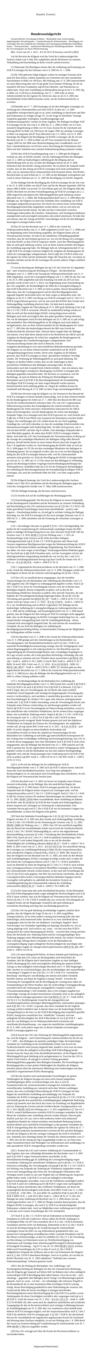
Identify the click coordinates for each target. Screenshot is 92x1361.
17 (13, 681)
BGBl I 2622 (66, 1246)
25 (13, 1076)
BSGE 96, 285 (71, 947)
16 (13, 637)
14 (13, 567)
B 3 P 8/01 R (13, 1193)
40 (77, 684)
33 (61, 643)
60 (30, 802)
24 (82, 583)
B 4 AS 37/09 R (55, 602)
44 (57, 1293)
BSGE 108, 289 (14, 667)
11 (13, 495)
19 (13, 781)
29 (13, 1331)
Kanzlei (40, 14)
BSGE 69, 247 (42, 599)
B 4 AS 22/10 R (69, 726)
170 (63, 506)
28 (13, 1266)
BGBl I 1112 (37, 535)
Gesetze (50, 14)
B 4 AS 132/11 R (60, 1299)
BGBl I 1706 (19, 1326)
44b (10, 251)
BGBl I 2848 (13, 825)
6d (69, 532)
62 (36, 802)
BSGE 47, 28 (59, 997)
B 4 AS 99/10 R (24, 562)
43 (71, 754)
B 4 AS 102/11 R (53, 846)
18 (13, 764)
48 (51, 687)
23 (13, 954)
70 (52, 526)
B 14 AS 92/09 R (60, 664)
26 (13, 1150)
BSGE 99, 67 (53, 843)
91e (62, 556)
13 (13, 526)
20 (13, 816)
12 (13, 500)
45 (84, 307)
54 (65, 573)
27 (73, 1109)
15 (13, 577)
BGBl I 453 (24, 1109)
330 (46, 717)
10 (13, 491)
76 (34, 541)
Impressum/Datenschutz (46, 1346)
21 (13, 890)
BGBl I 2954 (26, 799)
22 (13, 910)
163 (62, 816)
